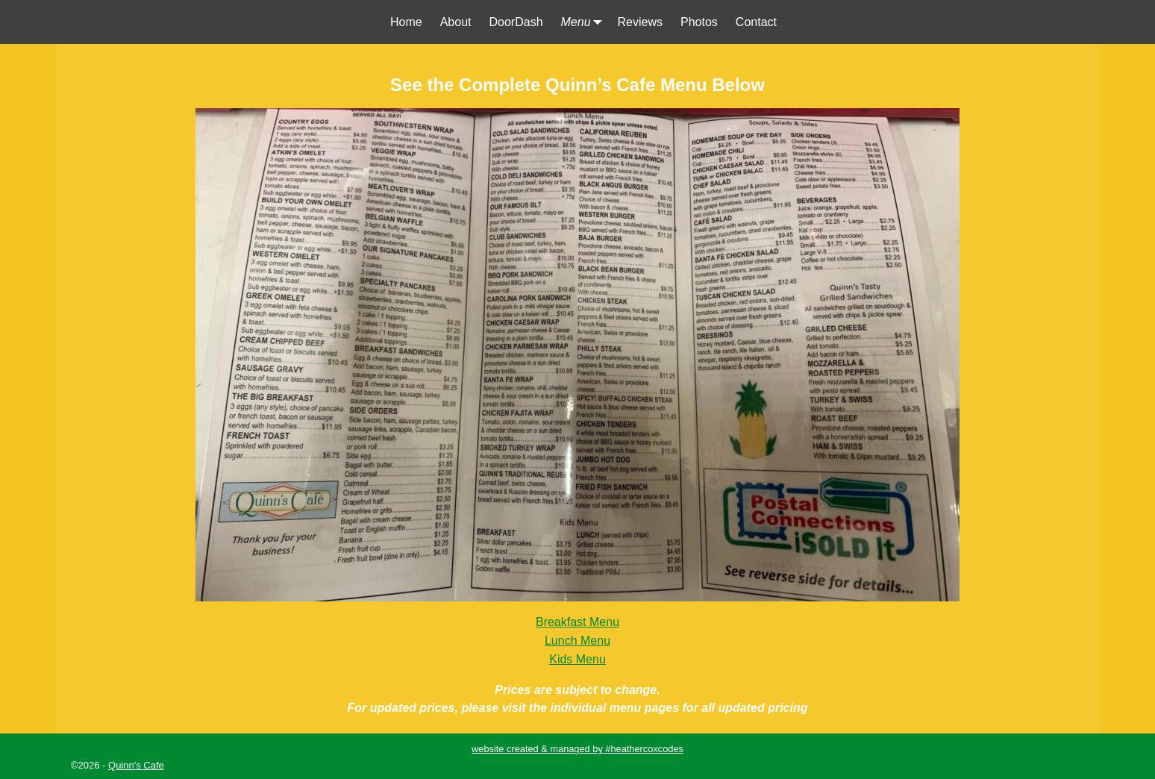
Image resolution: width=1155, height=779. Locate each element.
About (456, 22)
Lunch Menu (577, 640)
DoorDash (516, 22)
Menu (585, 22)
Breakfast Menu (577, 622)
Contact (756, 22)
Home (406, 22)
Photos (699, 22)
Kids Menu (577, 659)
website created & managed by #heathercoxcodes (577, 748)
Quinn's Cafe (136, 765)
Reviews (640, 22)
